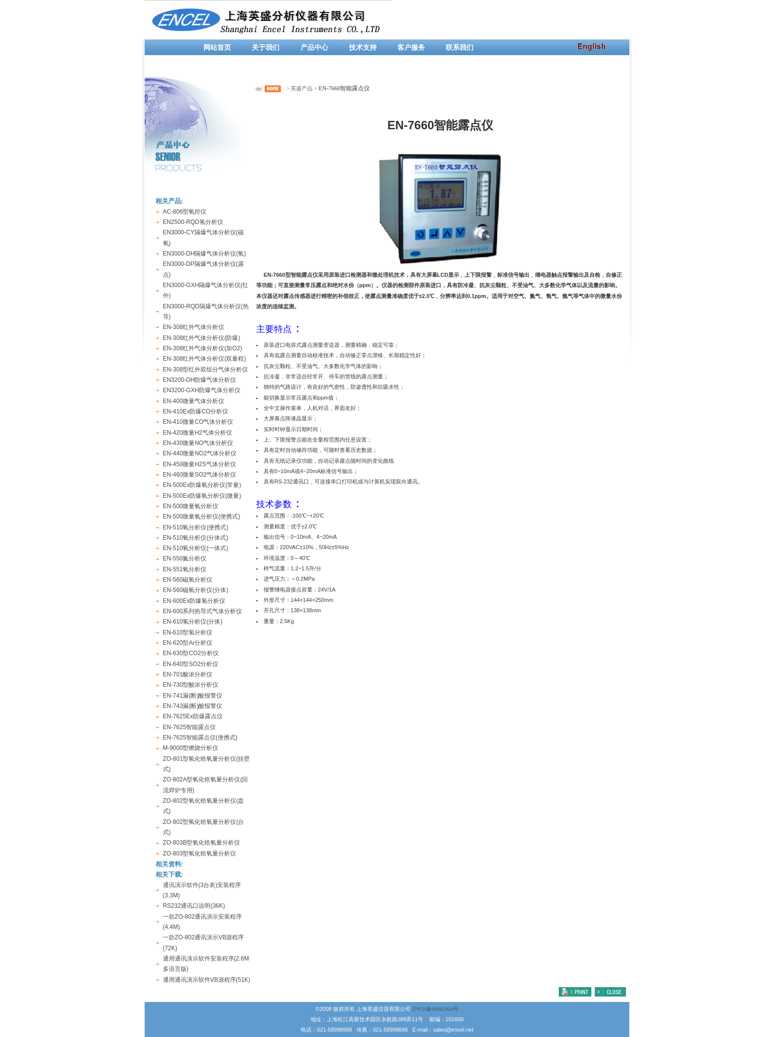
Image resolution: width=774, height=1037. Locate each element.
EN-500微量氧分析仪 (191, 506)
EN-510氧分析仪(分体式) (196, 537)
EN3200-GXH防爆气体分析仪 (201, 390)
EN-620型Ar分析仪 (188, 642)
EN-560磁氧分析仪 (188, 579)
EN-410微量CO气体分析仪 (198, 421)
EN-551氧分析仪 (185, 569)
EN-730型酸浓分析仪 (191, 684)
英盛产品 (301, 88)
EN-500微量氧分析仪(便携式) (201, 516)
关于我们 (265, 47)
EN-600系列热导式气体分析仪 (202, 611)
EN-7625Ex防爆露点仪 (193, 716)
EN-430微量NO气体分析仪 (198, 443)
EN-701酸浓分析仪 (188, 674)
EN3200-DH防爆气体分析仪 (199, 379)
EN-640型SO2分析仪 (191, 664)
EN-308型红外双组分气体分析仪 (205, 369)
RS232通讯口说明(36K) (194, 905)
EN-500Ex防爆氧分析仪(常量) (202, 484)
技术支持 (363, 47)
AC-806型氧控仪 (185, 211)
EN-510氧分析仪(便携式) (196, 527)
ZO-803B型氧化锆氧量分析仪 (201, 842)
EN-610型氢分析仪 (188, 632)
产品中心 (314, 47)
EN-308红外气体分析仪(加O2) (202, 348)
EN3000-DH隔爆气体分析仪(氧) (204, 253)
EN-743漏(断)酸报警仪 (193, 706)
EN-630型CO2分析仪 (191, 653)
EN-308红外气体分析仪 (194, 327)
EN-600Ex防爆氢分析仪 (194, 600)
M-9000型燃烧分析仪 (191, 747)
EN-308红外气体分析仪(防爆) (201, 337)
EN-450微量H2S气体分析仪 (199, 464)
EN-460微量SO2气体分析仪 (199, 474)
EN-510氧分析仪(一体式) (196, 548)
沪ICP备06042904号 (435, 1009)
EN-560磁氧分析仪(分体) (196, 590)
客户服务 (411, 47)
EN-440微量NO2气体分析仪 (199, 453)
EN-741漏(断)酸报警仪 (193, 695)
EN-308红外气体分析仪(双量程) (204, 358)
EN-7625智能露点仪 (189, 727)
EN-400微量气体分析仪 (194, 401)
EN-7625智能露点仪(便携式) (200, 737)
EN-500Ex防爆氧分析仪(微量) (202, 495)
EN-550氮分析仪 (185, 558)
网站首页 (217, 47)
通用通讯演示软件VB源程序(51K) (206, 979)
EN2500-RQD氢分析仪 (193, 222)
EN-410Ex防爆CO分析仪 (196, 411)
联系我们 (459, 47)
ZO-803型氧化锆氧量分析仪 (199, 853)
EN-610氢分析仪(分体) (193, 621)
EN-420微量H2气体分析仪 (197, 432)
